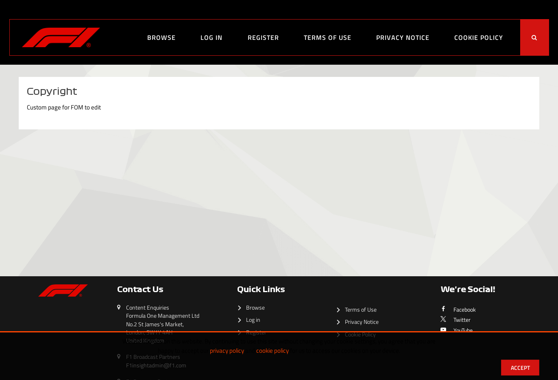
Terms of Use (327, 37)
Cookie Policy (478, 37)
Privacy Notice (402, 37)
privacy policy (227, 350)
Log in (211, 37)
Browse (161, 37)
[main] (279, 160)
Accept (520, 367)
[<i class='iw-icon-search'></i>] (534, 37)
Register (263, 37)
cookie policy (272, 350)
